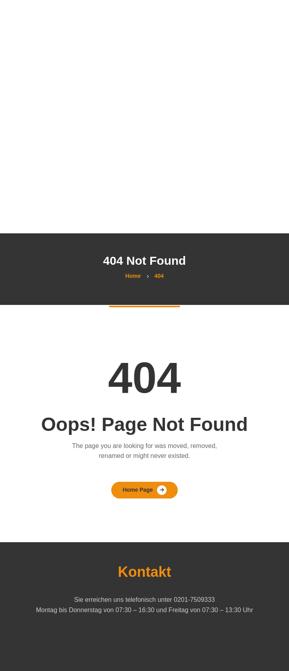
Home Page (137, 490)
